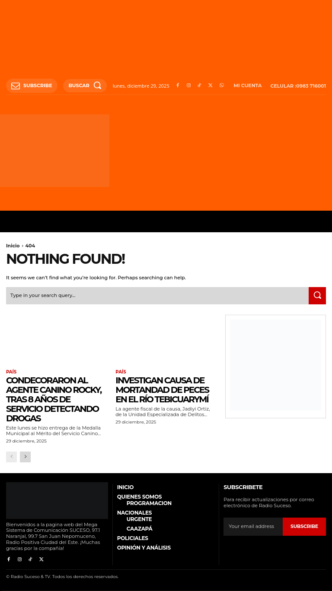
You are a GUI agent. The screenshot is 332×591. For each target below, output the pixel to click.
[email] (253, 527)
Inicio (13, 246)
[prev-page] (11, 457)
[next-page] (25, 457)
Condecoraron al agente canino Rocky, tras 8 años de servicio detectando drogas (53, 399)
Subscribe (304, 526)
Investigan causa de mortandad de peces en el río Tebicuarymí (162, 390)
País (11, 372)
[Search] (317, 295)
